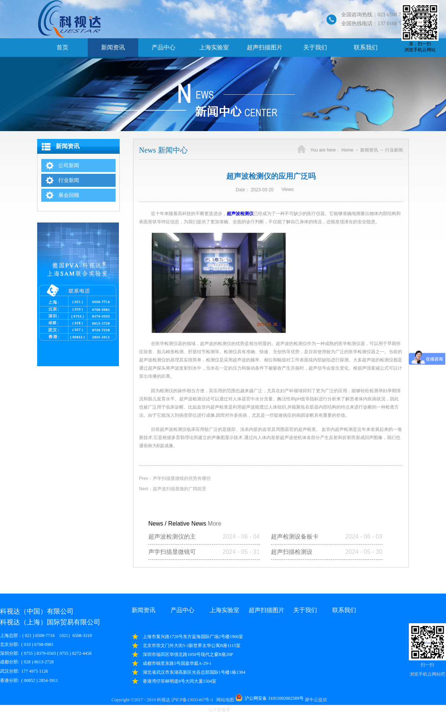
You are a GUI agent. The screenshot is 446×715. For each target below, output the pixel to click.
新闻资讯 (369, 150)
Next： (172, 488)
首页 (62, 47)
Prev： (175, 478)
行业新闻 (394, 150)
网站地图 (224, 699)
